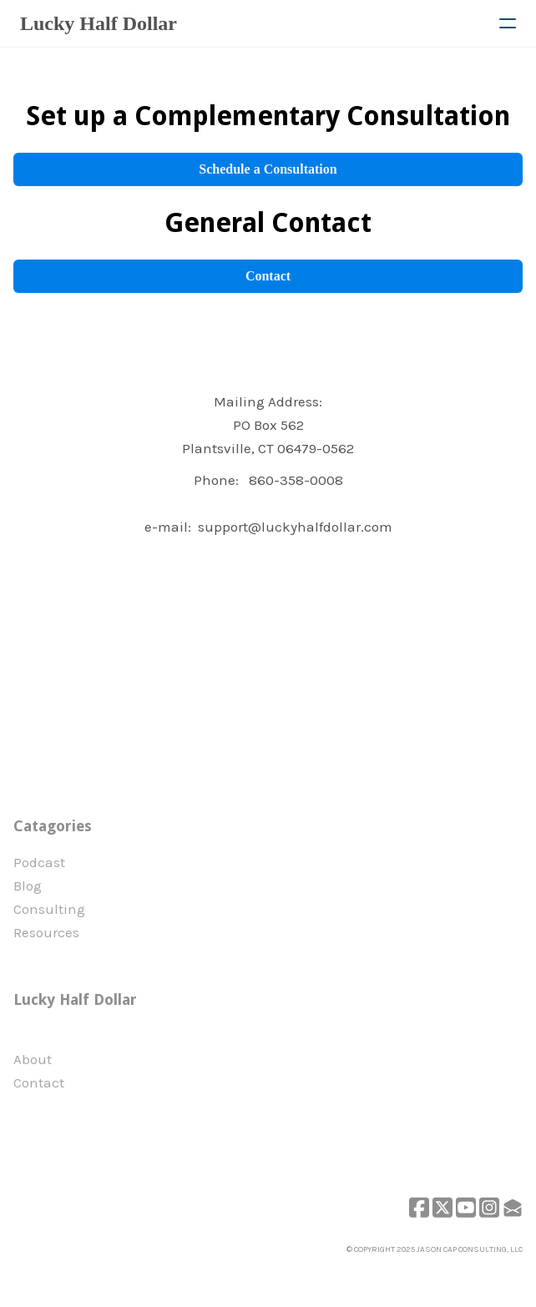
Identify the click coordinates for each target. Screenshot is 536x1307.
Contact (268, 276)
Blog (27, 885)
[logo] (98, 23)
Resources (46, 932)
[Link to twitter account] (442, 1207)
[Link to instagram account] (489, 1207)
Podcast (39, 862)
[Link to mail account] (513, 1207)
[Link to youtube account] (466, 1207)
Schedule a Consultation (267, 169)
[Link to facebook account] (419, 1207)
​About (32, 1059)
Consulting (49, 909)
